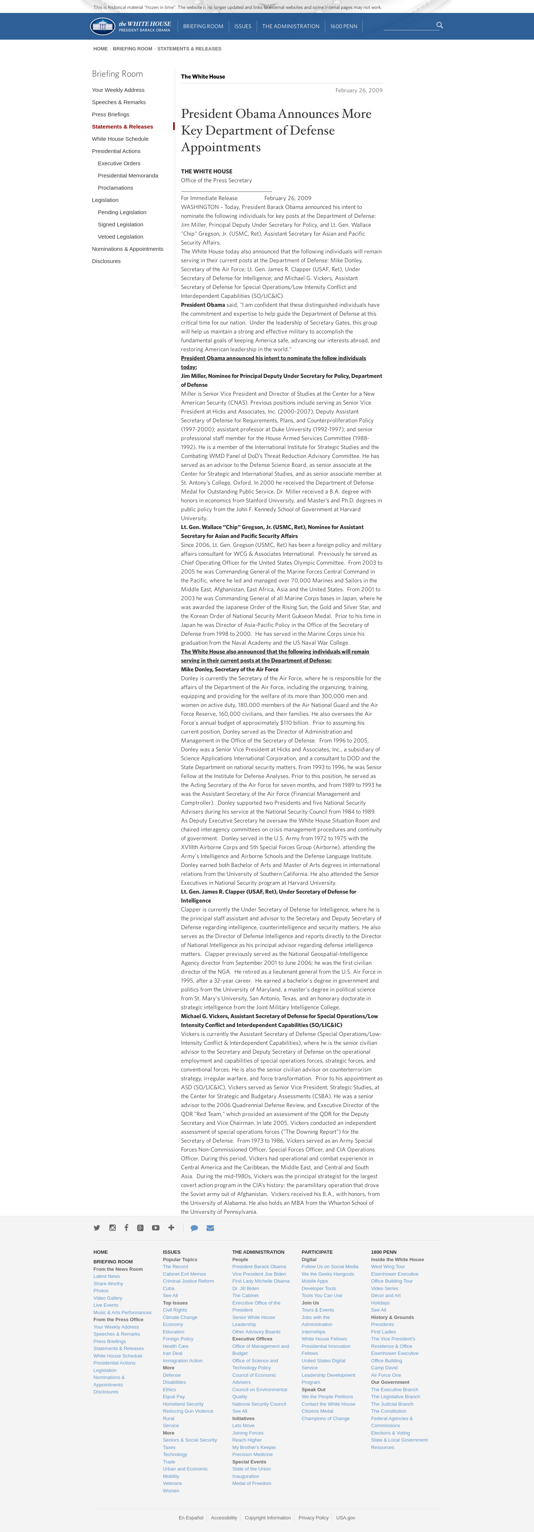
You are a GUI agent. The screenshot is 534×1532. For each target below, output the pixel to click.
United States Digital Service (324, 1364)
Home (100, 48)
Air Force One (386, 1375)
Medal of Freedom (251, 1483)
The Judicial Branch (392, 1404)
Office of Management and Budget (260, 1349)
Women (171, 1490)
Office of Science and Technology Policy (255, 1364)
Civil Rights (175, 1310)
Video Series (384, 1288)
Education (173, 1332)
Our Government (390, 1382)
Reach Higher (247, 1440)
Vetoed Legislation (121, 236)
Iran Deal (172, 1353)
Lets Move (243, 1425)
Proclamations (115, 188)
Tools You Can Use (322, 1295)
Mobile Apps (315, 1281)
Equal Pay (174, 1396)
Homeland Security (183, 1404)
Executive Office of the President (256, 1306)
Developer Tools (319, 1288)
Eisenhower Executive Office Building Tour (395, 1277)
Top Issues (175, 1303)
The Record (175, 1266)
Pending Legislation (122, 212)
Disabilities (174, 1382)
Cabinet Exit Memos (184, 1274)
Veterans (172, 1483)
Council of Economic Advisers (254, 1378)
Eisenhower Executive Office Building (395, 1356)
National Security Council (259, 1404)
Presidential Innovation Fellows (326, 1349)
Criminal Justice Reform (188, 1281)
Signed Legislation (121, 224)
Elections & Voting (390, 1433)
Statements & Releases (189, 48)
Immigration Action (182, 1360)
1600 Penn (343, 26)
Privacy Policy (314, 1518)
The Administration (291, 26)
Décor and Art (386, 1295)
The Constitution (388, 1411)
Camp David (384, 1367)
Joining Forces (248, 1433)
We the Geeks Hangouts (328, 1274)
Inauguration (245, 1476)
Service (171, 1425)
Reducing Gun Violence (188, 1411)
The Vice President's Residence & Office (393, 1342)
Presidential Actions (116, 151)
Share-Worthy (108, 1283)
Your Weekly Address (118, 90)
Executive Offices (252, 1339)
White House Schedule (120, 139)
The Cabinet (245, 1295)
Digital (309, 1259)
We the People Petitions (327, 1396)
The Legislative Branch (395, 1396)
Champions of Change (326, 1418)
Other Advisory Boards (256, 1332)
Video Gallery (107, 1298)
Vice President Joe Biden (259, 1274)
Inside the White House (397, 1259)
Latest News (106, 1276)
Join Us (310, 1303)
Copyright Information (268, 1518)
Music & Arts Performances (122, 1312)
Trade (169, 1462)
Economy (173, 1324)
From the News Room (118, 1269)
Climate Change (180, 1317)
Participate (317, 1252)
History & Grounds (392, 1317)
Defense (172, 1375)
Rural (168, 1418)
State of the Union (251, 1469)
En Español (191, 1518)
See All (170, 1295)
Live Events (105, 1305)
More (168, 1367)
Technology (175, 1454)
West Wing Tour (388, 1266)
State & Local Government (399, 1440)
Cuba (168, 1288)
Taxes (169, 1447)
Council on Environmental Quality (259, 1393)
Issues (242, 26)
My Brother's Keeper (254, 1447)
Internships (314, 1332)
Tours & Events (318, 1310)
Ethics (169, 1389)
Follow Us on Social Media (330, 1266)
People (240, 1259)
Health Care (175, 1346)
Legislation (105, 200)
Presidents (382, 1324)
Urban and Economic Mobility (185, 1472)
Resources (382, 1447)
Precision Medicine (252, 1454)
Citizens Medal (317, 1411)
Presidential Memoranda (128, 175)
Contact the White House (329, 1404)
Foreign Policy (178, 1339)
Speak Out (314, 1389)
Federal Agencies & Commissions (392, 1422)
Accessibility (224, 1518)
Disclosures (106, 261)
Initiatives (243, 1418)
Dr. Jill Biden (245, 1288)
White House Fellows (324, 1339)
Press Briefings (110, 114)
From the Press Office (118, 1319)
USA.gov (345, 1518)
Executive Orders (119, 163)
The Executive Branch (394, 1389)
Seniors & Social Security (190, 1440)
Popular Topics (180, 1259)
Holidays (380, 1303)
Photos (100, 1290)
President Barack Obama (259, 1266)
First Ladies (383, 1332)
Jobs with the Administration (317, 1321)
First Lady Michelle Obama (261, 1281)
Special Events (249, 1462)
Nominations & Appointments (128, 249)
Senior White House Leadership (253, 1321)
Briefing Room (203, 26)
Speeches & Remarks (119, 102)
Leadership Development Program (329, 1378)
